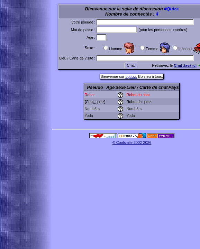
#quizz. (131, 76)
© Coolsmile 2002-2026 (132, 142)
